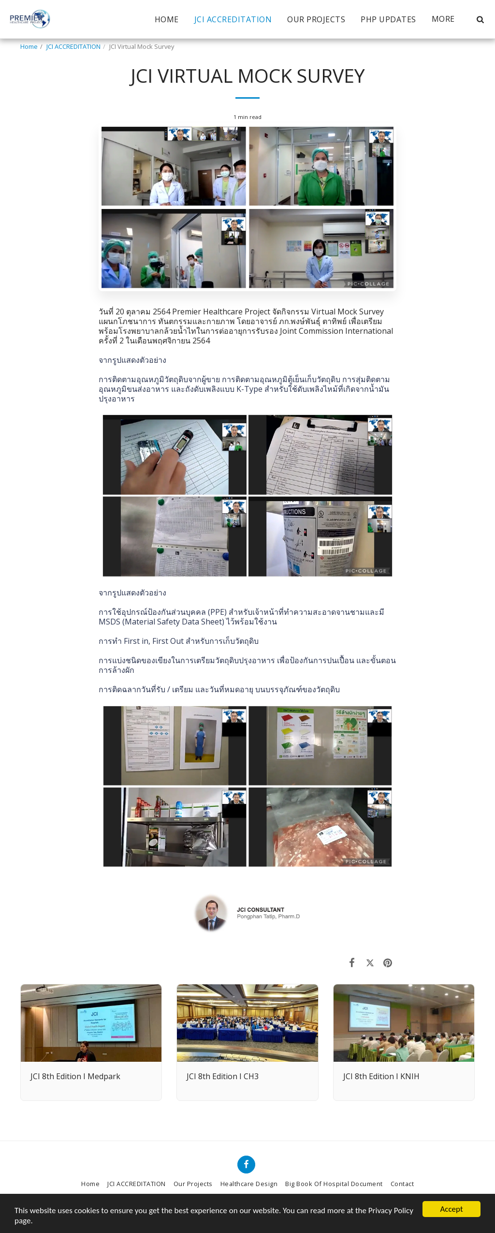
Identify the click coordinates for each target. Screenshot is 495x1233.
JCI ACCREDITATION (73, 46)
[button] (480, 19)
